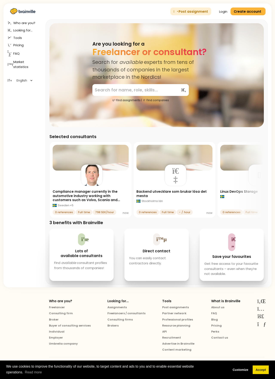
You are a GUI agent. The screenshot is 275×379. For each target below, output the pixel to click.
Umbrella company (63, 344)
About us (217, 307)
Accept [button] (261, 369)
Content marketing (176, 350)
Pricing (216, 326)
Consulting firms (120, 319)
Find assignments (126, 100)
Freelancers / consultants (126, 313)
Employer (56, 338)
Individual (56, 332)
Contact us (219, 338)
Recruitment (171, 338)
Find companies (155, 100)
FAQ (214, 313)
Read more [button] (33, 372)
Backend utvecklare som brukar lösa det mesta (171, 193)
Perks (215, 332)
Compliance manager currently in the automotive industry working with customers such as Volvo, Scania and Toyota (85, 197)
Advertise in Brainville (178, 344)
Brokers (113, 326)
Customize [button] (240, 369)
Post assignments (175, 307)
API (164, 332)
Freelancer (57, 307)
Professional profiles (177, 319)
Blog (214, 319)
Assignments (117, 307)
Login (220, 11)
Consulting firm (61, 313)
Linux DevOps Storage (239, 191)
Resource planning (176, 326)
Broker (54, 319)
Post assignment (191, 11)
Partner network (174, 313)
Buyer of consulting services (70, 326)
